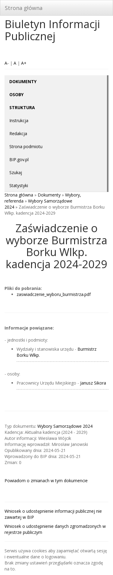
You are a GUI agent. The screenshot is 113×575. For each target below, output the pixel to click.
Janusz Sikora (93, 383)
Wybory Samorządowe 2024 (65, 426)
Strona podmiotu (25, 146)
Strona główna (23, 7)
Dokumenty (49, 195)
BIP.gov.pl (19, 159)
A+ (24, 63)
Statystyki (18, 185)
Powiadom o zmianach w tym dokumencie (46, 480)
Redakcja (18, 133)
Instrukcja (18, 120)
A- (7, 63)
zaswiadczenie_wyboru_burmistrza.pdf (54, 294)
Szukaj (15, 172)
